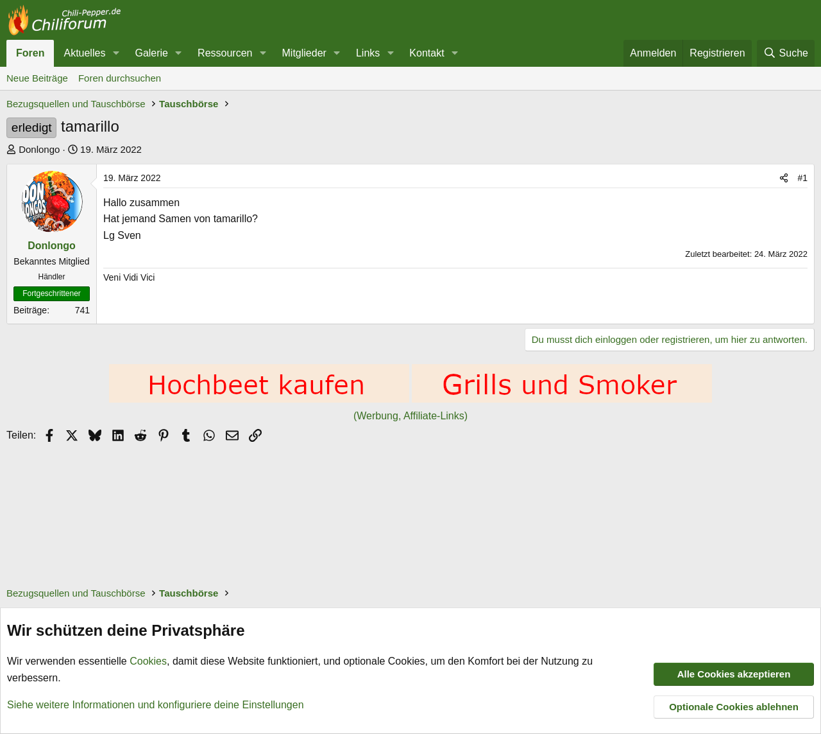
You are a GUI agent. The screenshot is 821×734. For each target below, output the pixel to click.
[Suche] (786, 53)
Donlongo (39, 149)
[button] (115, 53)
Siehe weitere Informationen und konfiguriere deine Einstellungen (155, 704)
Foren (30, 53)
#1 (802, 178)
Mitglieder (304, 53)
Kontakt (426, 53)
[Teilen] (784, 178)
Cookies (148, 661)
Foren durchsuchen (119, 78)
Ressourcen (225, 53)
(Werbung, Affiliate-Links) (410, 415)
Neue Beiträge (37, 78)
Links (368, 53)
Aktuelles (84, 53)
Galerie (151, 53)
